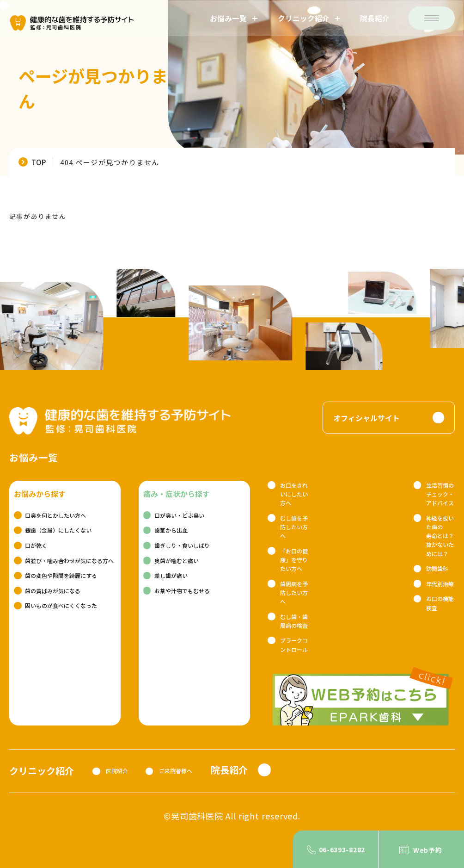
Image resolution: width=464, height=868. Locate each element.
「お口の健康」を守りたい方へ (294, 559)
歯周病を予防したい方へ (294, 592)
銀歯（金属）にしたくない (58, 530)
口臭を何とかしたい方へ (55, 515)
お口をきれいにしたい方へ (294, 494)
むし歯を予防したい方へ (294, 526)
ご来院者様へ (175, 771)
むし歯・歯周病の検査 (294, 621)
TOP (38, 162)
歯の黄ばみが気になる (52, 591)
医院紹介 (117, 771)
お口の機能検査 (440, 603)
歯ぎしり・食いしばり (182, 545)
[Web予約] (421, 849)
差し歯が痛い (171, 575)
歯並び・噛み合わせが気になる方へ (69, 560)
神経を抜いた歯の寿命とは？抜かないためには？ (440, 536)
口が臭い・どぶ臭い (179, 515)
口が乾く (36, 545)
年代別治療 (440, 584)
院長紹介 (376, 18)
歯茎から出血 (171, 530)
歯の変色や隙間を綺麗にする (61, 575)
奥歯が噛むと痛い (176, 560)
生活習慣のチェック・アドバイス (440, 494)
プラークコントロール (294, 644)
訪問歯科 (437, 568)
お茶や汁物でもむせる (182, 591)
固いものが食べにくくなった (61, 605)
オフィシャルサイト (366, 417)
